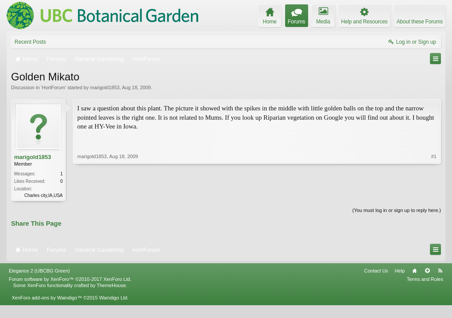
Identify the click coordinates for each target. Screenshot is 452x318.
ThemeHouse (111, 285)
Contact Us (376, 270)
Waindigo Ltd (113, 297)
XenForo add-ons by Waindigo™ (46, 297)
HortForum (53, 87)
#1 (434, 156)
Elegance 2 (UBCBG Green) (39, 270)
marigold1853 (105, 87)
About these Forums (420, 22)
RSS (440, 271)
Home (414, 271)
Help (400, 270)
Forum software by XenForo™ (70, 279)
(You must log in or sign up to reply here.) (396, 210)
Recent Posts (30, 42)
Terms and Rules (425, 279)
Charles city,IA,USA (43, 195)
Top (427, 271)
